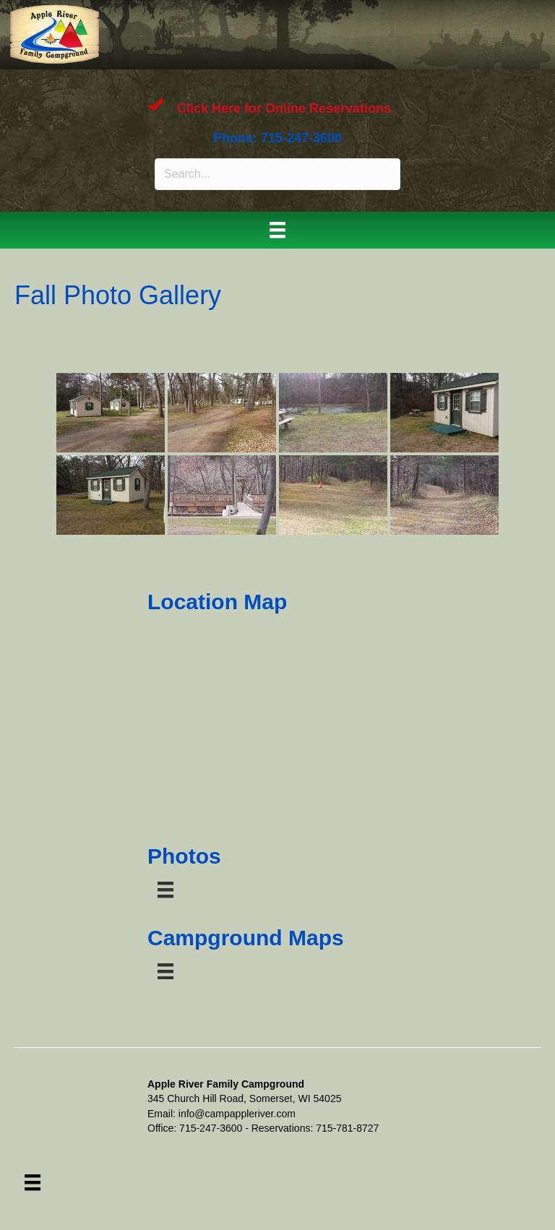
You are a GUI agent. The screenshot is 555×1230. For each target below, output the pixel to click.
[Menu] (277, 230)
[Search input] (277, 174)
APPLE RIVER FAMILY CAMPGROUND (247, 32)
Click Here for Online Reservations (284, 109)
